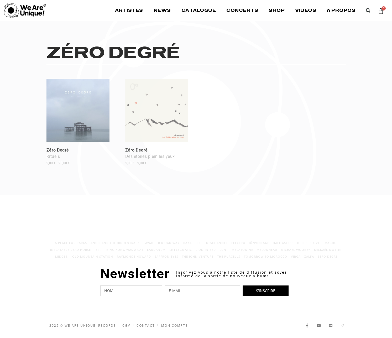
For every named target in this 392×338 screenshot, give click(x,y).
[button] (368, 10)
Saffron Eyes (166, 260)
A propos (341, 10)
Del (199, 246)
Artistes (129, 10)
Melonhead (267, 253)
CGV (126, 325)
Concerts (242, 10)
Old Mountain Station (92, 260)
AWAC (149, 246)
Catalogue (198, 10)
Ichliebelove (308, 246)
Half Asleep (283, 246)
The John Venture (197, 260)
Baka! (188, 246)
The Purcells (228, 260)
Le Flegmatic (180, 253)
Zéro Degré (58, 156)
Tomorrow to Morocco (265, 260)
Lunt (223, 253)
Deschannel (217, 246)
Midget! (62, 260)
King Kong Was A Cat (124, 253)
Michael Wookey (295, 253)
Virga (296, 260)
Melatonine (242, 253)
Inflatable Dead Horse (70, 253)
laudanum (156, 253)
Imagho (330, 246)
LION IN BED (206, 253)
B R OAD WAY (169, 246)
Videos (305, 10)
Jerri (99, 253)
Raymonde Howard (134, 260)
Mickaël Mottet (328, 253)
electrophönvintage (250, 246)
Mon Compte (174, 325)
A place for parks (71, 246)
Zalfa (309, 260)
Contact (146, 325)
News (162, 10)
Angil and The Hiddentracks (116, 246)
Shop (277, 10)
